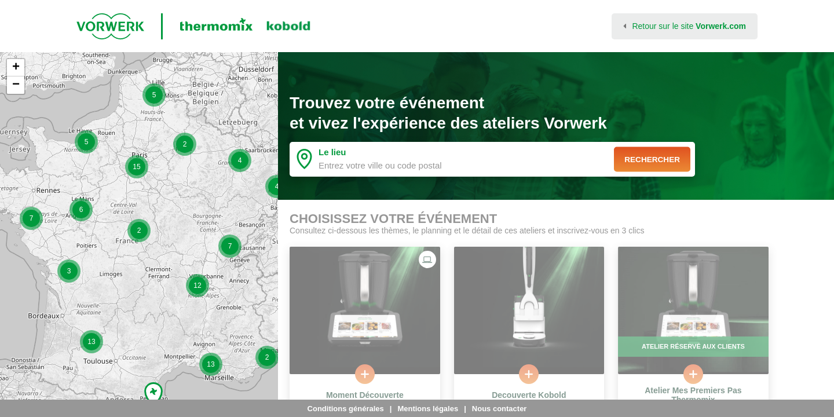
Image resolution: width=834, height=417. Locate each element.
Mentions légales (427, 408)
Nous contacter (499, 408)
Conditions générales (346, 408)
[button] (31, 218)
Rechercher (650, 159)
